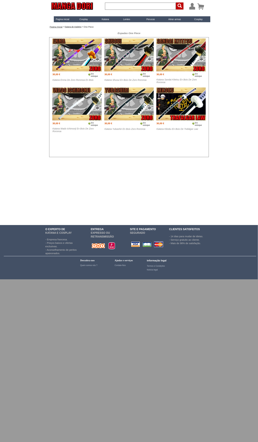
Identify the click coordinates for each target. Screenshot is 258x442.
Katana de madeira (73, 27)
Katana (102, 19)
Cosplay (81, 19)
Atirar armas (172, 19)
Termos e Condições (156, 266)
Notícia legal (152, 270)
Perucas (148, 19)
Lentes (123, 19)
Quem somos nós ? (88, 265)
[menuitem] (60, 19)
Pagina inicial (60, 19)
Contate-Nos (120, 265)
